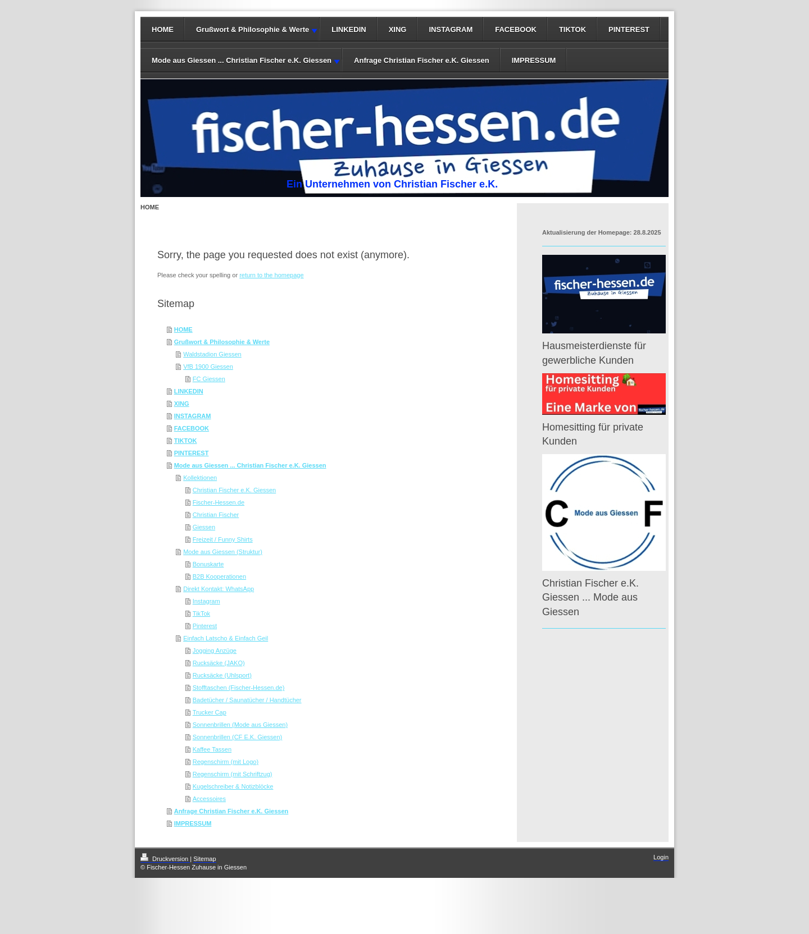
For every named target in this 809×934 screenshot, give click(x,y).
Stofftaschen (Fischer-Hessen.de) (239, 687)
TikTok (201, 613)
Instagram (206, 601)
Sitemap (204, 858)
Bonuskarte (208, 564)
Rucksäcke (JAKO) (219, 663)
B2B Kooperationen (219, 576)
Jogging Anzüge (215, 650)
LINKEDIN (348, 29)
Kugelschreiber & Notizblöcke (233, 786)
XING (398, 29)
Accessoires (209, 798)
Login (661, 857)
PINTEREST (628, 29)
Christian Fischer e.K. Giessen (234, 490)
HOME (163, 29)
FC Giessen (209, 379)
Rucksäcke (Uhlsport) (222, 675)
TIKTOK (572, 29)
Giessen (204, 527)
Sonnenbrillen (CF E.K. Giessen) (238, 737)
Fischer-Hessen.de (218, 502)
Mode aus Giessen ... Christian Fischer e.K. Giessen (241, 60)
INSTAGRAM (450, 29)
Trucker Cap (209, 712)
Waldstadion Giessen (212, 354)
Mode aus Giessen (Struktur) (222, 551)
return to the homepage (271, 275)
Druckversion (165, 858)
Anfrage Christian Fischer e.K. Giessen (421, 60)
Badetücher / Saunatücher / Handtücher (247, 700)
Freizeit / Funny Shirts (223, 539)
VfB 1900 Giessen (208, 366)
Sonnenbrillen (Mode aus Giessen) (240, 724)
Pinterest (205, 625)
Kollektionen (200, 477)
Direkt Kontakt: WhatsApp (218, 588)
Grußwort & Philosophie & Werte (252, 29)
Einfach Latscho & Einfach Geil (225, 638)
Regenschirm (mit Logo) (225, 761)
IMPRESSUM (534, 60)
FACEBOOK (516, 29)
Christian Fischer (216, 514)
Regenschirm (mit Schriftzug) (232, 774)
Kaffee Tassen (212, 749)
